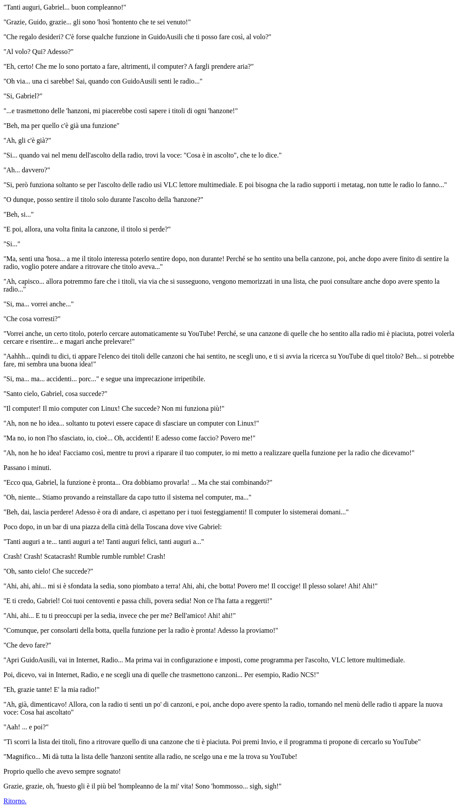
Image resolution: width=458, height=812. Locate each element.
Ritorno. (15, 801)
